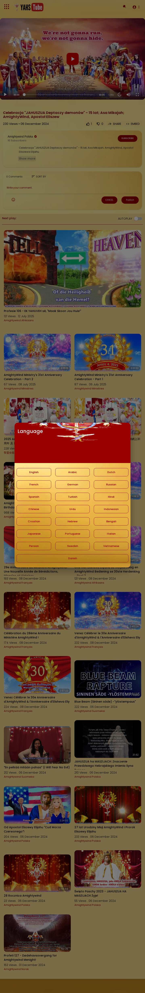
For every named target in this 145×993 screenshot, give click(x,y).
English (34, 472)
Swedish (72, 546)
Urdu (72, 509)
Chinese (33, 509)
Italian (111, 534)
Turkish (72, 497)
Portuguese (72, 534)
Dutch (111, 472)
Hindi (111, 497)
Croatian (34, 521)
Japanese (34, 534)
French (33, 484)
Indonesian (111, 509)
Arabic (72, 472)
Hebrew (73, 521)
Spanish (34, 497)
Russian (111, 484)
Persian (34, 546)
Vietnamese (111, 546)
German (72, 484)
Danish (72, 558)
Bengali (111, 521)
